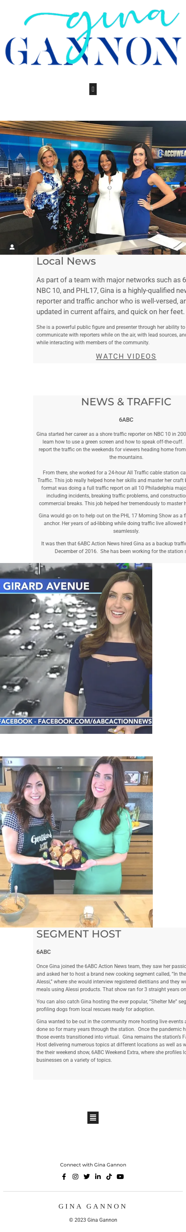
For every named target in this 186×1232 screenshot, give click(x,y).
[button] (93, 89)
